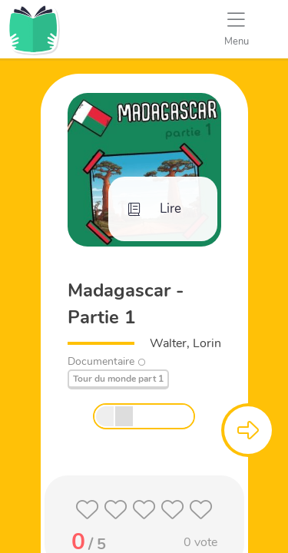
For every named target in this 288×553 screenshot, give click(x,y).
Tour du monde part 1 (118, 379)
